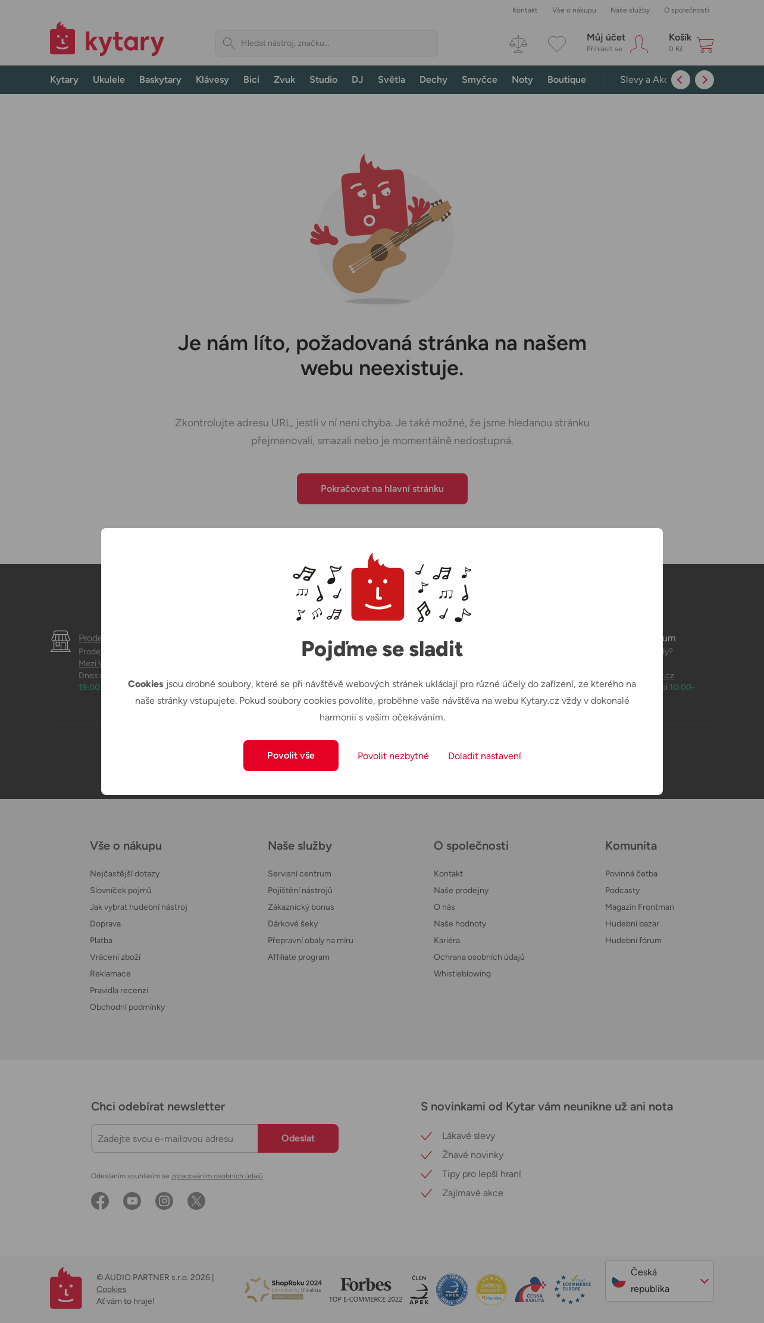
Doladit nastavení (484, 756)
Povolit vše (291, 755)
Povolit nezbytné (393, 756)
